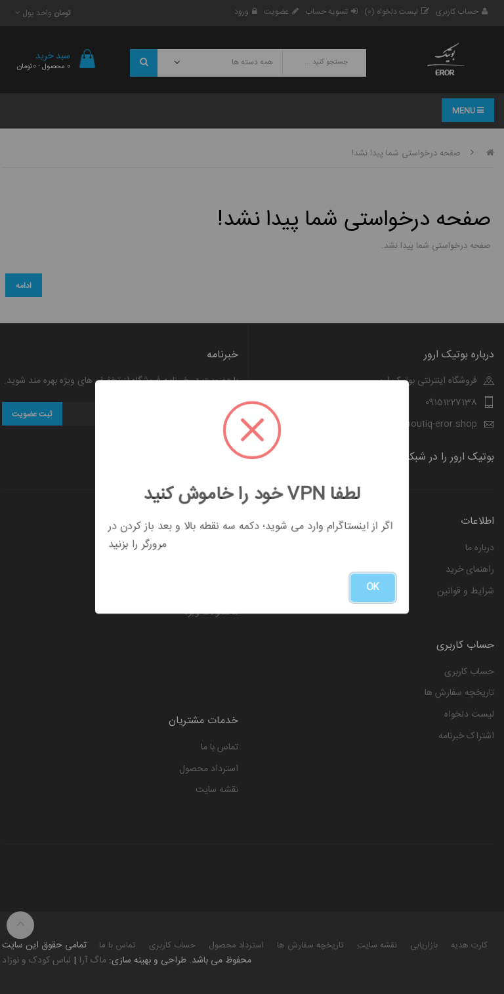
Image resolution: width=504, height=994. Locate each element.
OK (372, 587)
